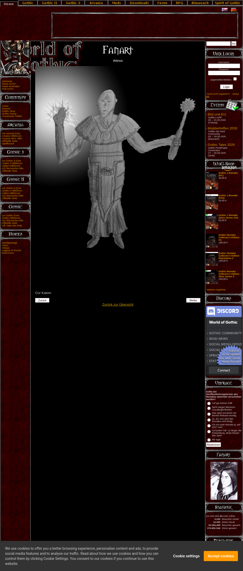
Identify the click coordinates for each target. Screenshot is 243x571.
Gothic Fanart (9, 113)
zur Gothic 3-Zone (11, 161)
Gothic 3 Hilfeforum (12, 163)
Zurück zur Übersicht (117, 304)
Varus (5, 245)
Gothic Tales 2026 (221, 145)
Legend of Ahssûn (11, 250)
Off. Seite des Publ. (12, 225)
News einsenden (11, 86)
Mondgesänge (9, 243)
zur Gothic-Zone (10, 215)
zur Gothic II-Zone (11, 188)
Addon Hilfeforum (11, 166)
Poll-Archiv (8, 89)
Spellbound (8, 143)
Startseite (7, 81)
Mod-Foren (8, 253)
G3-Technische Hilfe (12, 168)
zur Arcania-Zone (11, 133)
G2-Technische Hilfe (12, 195)
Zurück (42, 300)
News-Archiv (8, 84)
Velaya (5, 248)
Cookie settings (186, 559)
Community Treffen (12, 116)
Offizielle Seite (9, 141)
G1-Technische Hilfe (12, 220)
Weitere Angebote (216, 289)
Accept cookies (221, 559)
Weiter (193, 300)
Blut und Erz (217, 114)
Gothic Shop (8, 111)
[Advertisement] (145, 25)
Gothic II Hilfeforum (12, 190)
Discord (6, 108)
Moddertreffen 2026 (222, 128)
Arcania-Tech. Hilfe (12, 138)
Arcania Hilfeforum (12, 136)
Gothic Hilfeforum (11, 218)
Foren (5, 106)
